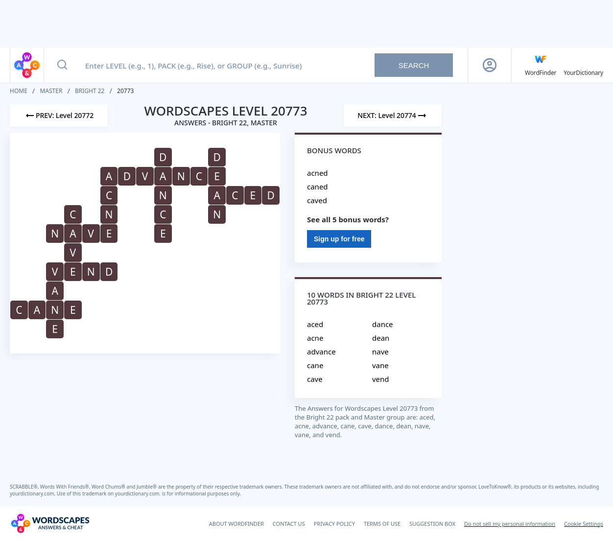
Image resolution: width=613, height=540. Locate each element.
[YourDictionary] (583, 65)
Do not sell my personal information (509, 523)
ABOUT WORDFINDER (236, 523)
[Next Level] (393, 115)
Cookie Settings (583, 523)
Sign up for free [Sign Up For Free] (339, 239)
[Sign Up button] (489, 65)
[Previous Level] (59, 115)
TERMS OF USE (382, 523)
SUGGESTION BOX (432, 523)
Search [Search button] (414, 65)
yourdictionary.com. (33, 493)
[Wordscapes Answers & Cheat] (50, 523)
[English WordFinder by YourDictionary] (540, 65)
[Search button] (62, 65)
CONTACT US (289, 523)
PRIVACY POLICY (334, 523)
